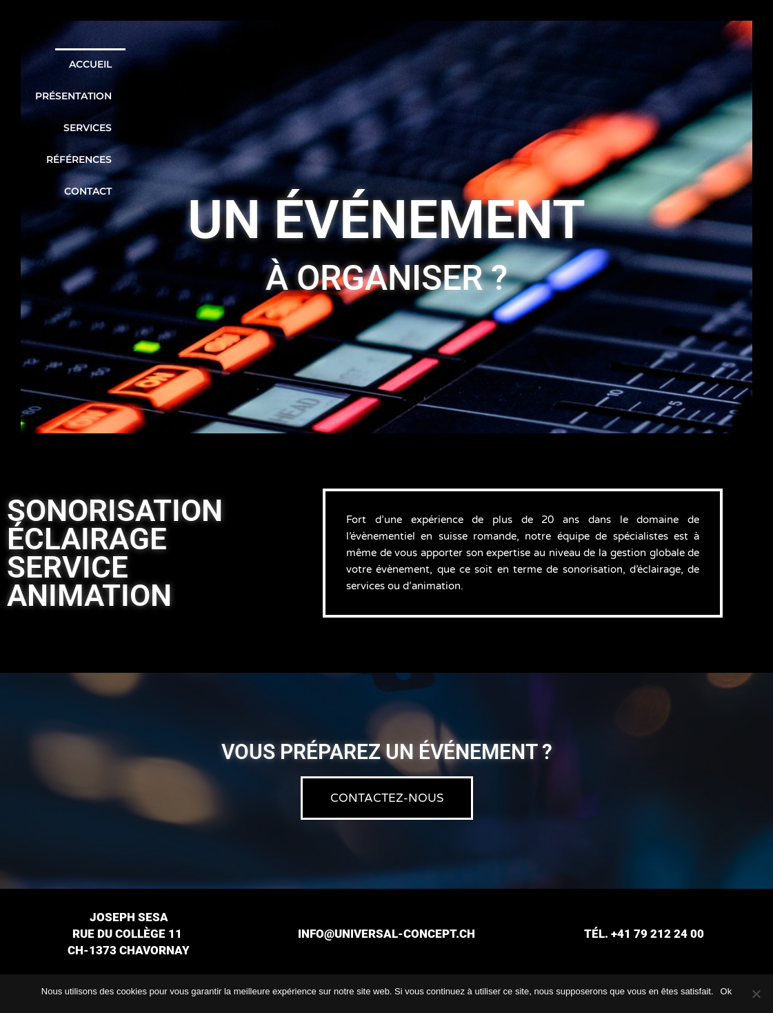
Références (644, 64)
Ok (726, 991)
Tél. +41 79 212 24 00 (644, 934)
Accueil (382, 64)
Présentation (470, 64)
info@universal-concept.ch (386, 934)
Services (560, 64)
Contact (728, 64)
